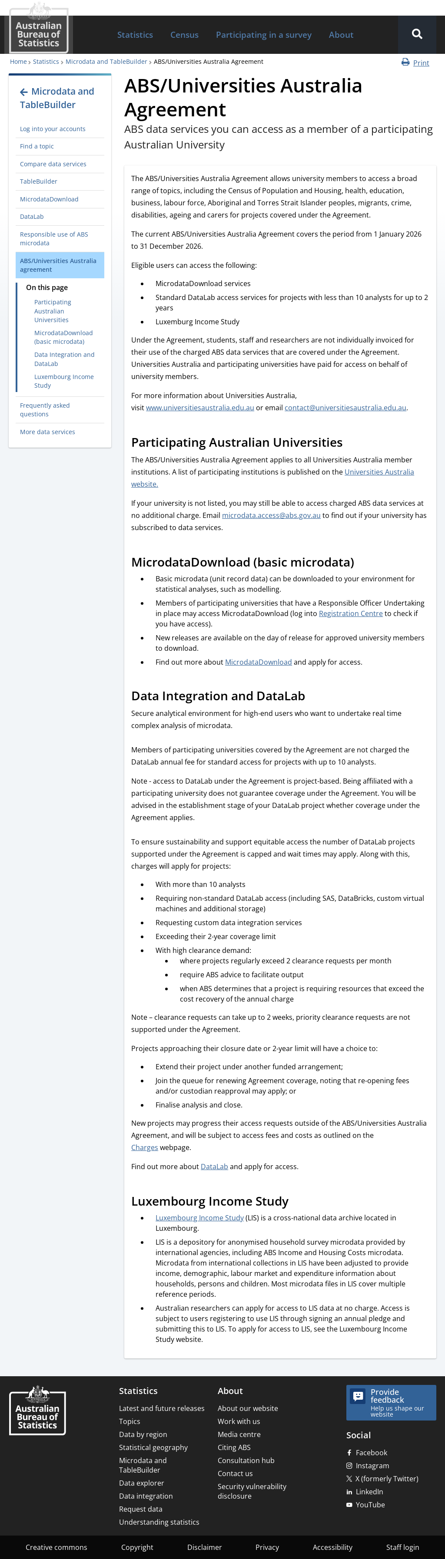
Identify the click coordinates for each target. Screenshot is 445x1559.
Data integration (146, 1496)
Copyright (137, 1547)
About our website (248, 1408)
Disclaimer (204, 1547)
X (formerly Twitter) (386, 1478)
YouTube (370, 1505)
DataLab (32, 216)
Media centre (239, 1434)
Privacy (267, 1547)
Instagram (372, 1465)
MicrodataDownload (49, 199)
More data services (47, 432)
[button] (417, 35)
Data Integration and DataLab (64, 358)
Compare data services (53, 164)
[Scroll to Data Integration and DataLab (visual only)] (315, 697)
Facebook (371, 1452)
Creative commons (56, 1547)
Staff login (402, 1547)
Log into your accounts (53, 129)
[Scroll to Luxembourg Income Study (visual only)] (298, 1202)
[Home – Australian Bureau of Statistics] (37, 1411)
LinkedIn (369, 1491)
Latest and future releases (162, 1408)
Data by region (143, 1434)
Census (184, 34)
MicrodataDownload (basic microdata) (63, 337)
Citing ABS (234, 1447)
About (341, 34)
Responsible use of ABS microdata (54, 238)
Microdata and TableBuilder (106, 61)
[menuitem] (135, 35)
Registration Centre (351, 613)
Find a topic (37, 146)
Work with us (239, 1421)
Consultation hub (246, 1460)
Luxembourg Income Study (64, 380)
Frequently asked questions (45, 409)
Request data (141, 1509)
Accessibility (332, 1547)
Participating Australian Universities (52, 311)
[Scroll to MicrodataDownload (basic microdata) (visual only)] (364, 563)
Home (18, 61)
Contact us (235, 1473)
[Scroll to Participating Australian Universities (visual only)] (352, 444)
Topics (129, 1421)
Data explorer (141, 1483)
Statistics (135, 34)
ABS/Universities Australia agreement (58, 265)
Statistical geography (153, 1447)
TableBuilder (38, 181)
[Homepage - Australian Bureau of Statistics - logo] (38, 27)
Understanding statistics (159, 1522)
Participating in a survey (264, 34)
